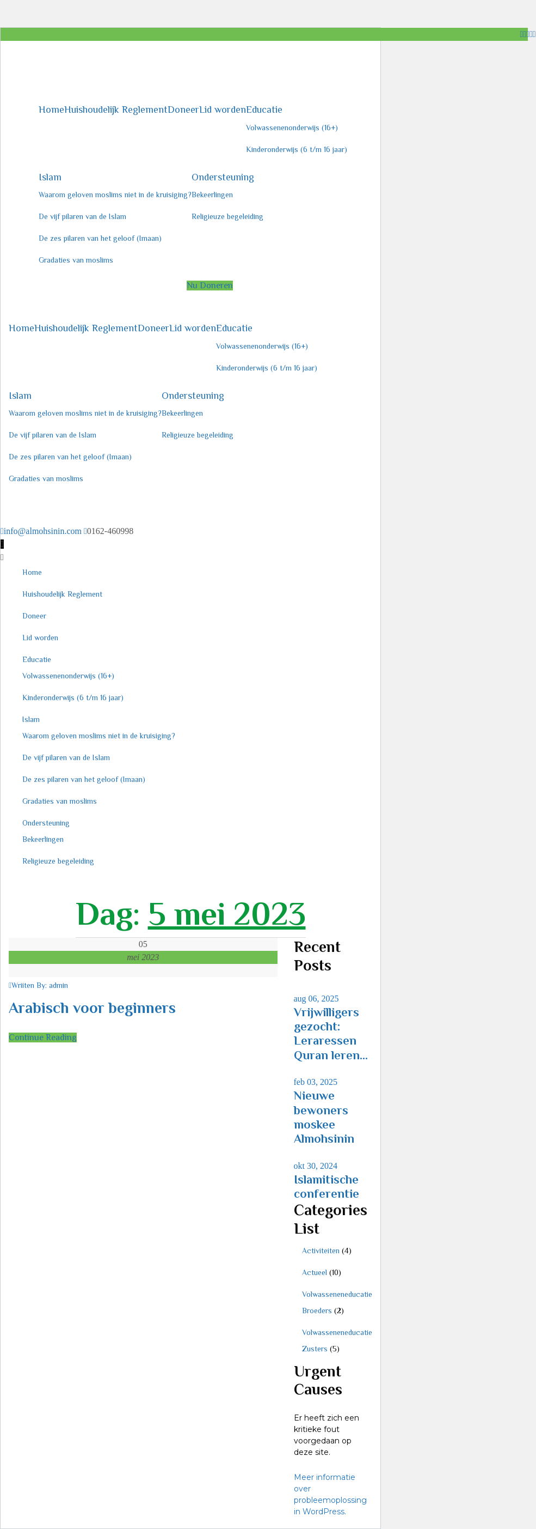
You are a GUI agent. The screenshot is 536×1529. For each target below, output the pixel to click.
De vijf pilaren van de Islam (82, 216)
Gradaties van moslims (76, 260)
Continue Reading (43, 1037)
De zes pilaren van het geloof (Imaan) (100, 238)
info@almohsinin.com (43, 531)
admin (58, 985)
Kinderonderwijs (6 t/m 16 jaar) (296, 149)
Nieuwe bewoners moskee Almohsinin (324, 1117)
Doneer (183, 109)
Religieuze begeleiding (227, 216)
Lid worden (222, 109)
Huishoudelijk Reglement (116, 109)
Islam (50, 177)
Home (51, 109)
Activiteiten (321, 1250)
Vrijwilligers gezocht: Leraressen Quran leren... (331, 1033)
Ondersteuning (223, 177)
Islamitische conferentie (326, 1186)
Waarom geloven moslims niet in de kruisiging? (115, 194)
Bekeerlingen (212, 194)
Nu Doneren (210, 285)
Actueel (314, 1272)
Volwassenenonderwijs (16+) (292, 127)
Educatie (264, 109)
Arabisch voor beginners (92, 1007)
